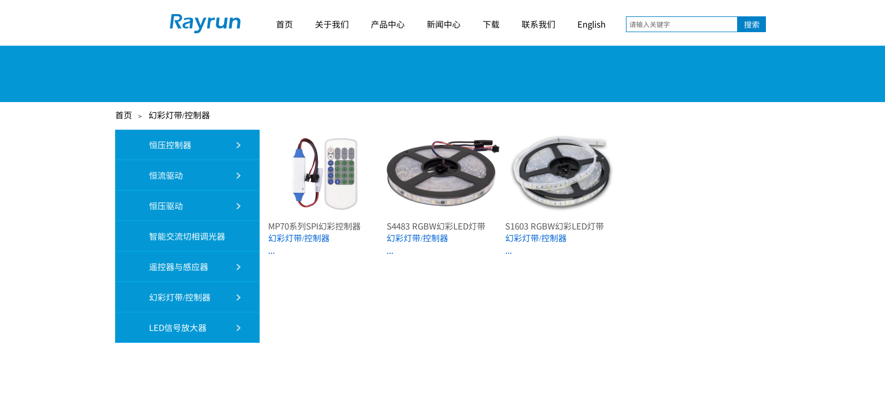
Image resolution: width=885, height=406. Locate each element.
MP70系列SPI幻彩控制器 (314, 226)
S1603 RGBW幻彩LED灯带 (554, 226)
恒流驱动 (154, 175)
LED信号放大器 (166, 327)
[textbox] (682, 24)
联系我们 (538, 24)
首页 (284, 24)
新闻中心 (444, 24)
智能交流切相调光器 (175, 236)
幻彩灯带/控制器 (179, 115)
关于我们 (332, 24)
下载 (491, 24)
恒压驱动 (154, 205)
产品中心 (388, 24)
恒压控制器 (158, 145)
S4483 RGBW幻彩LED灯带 (436, 226)
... (271, 250)
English (591, 24)
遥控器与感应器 (166, 266)
